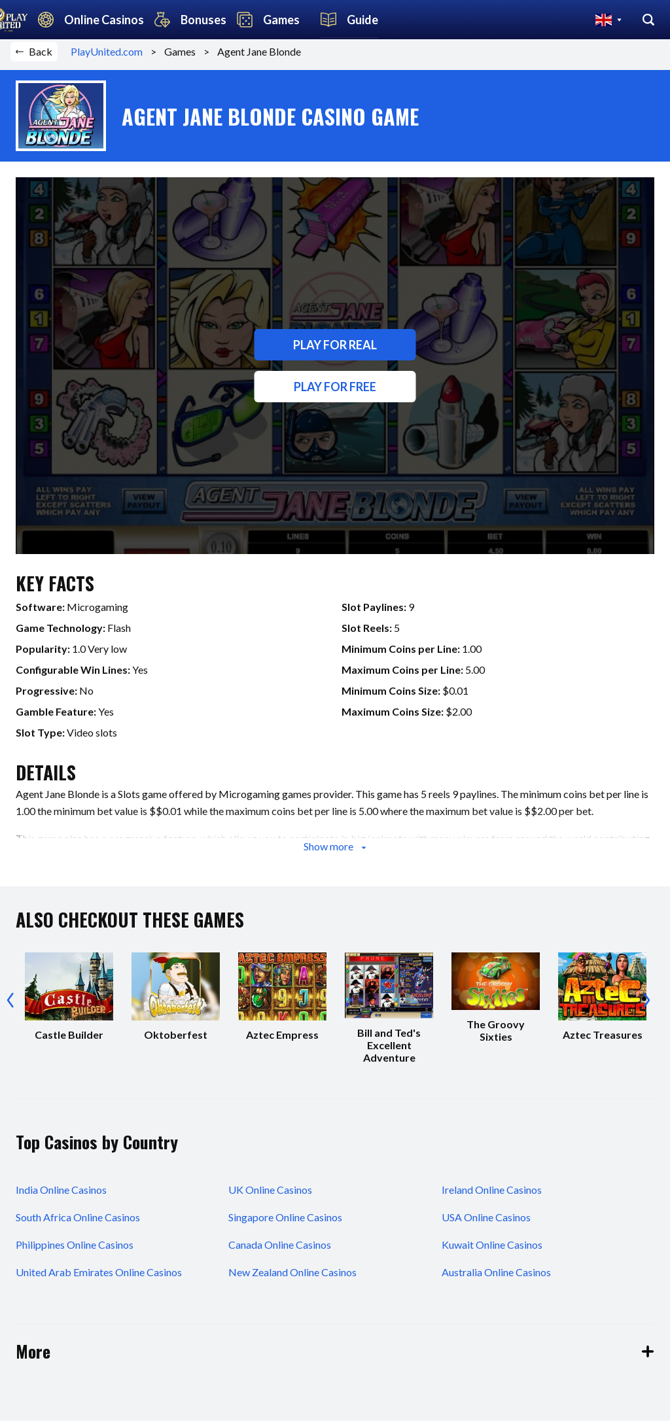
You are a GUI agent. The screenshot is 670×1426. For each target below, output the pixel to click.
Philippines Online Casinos (74, 1249)
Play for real (335, 350)
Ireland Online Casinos (492, 1195)
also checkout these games (130, 925)
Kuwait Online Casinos (492, 1249)
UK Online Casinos (270, 1195)
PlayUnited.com (110, 57)
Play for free (335, 392)
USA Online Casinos (486, 1222)
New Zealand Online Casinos (292, 1277)
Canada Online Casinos (279, 1249)
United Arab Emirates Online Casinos (99, 1277)
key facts (55, 589)
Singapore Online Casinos (285, 1222)
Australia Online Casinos (496, 1277)
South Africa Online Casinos (78, 1222)
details (46, 778)
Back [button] (34, 57)
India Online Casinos (61, 1195)
